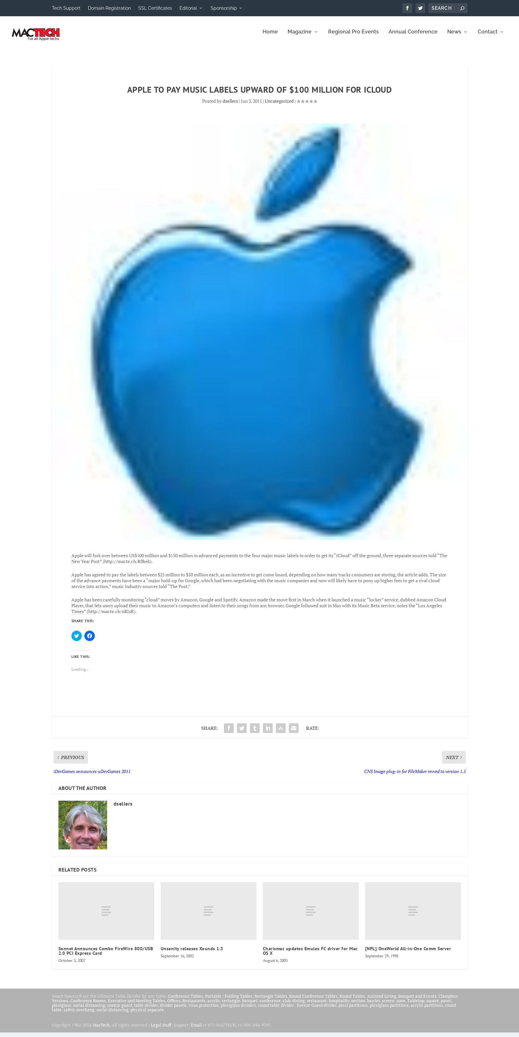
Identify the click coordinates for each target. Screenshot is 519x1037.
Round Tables (352, 1001)
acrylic (213, 1005)
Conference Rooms (88, 1005)
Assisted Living (381, 1001)
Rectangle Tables (270, 1001)
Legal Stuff (161, 1029)
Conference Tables (185, 1001)
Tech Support (66, 8)
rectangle (231, 1005)
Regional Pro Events (353, 36)
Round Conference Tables (313, 1001)
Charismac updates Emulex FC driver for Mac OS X (310, 955)
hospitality (339, 1005)
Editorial (188, 8)
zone (400, 1005)
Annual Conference (413, 36)
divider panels (173, 1010)
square (432, 1005)
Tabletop (415, 1005)
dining (298, 1005)
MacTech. (102, 1029)
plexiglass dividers (238, 1010)
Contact (488, 36)
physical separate (147, 1014)
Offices (173, 1005)
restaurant (317, 1005)
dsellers (230, 105)
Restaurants (193, 1005)
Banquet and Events (417, 1001)
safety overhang (79, 1014)
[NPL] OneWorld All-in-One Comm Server (408, 953)
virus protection (204, 1010)
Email (196, 1029)
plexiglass (61, 1010)
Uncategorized (279, 105)
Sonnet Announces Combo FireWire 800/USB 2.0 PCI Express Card (105, 955)
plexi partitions (353, 1010)
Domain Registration (109, 8)
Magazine (300, 36)
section (358, 1005)
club (286, 1005)
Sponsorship (224, 8)
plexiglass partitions (389, 1010)
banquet (250, 1005)
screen (388, 1005)
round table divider (276, 1010)
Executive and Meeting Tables (136, 1005)
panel (446, 1005)
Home (270, 36)
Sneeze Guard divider (317, 1010)
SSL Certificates (155, 8)
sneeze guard (119, 1010)
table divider (146, 1010)
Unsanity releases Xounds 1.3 (192, 953)
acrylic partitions (427, 1010)
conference (270, 1005)
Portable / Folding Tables (229, 1001)
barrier (373, 1005)
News (454, 36)
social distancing (89, 1010)
